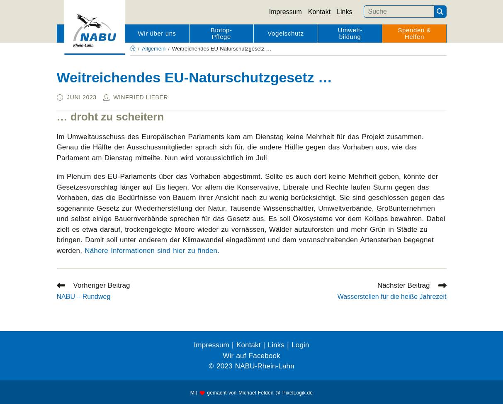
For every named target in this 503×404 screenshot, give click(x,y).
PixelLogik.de (297, 393)
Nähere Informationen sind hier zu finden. (152, 251)
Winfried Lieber (140, 97)
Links (344, 11)
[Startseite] (133, 49)
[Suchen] (440, 11)
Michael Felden (255, 393)
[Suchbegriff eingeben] (399, 11)
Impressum (285, 11)
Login (300, 345)
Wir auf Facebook (251, 356)
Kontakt (319, 11)
